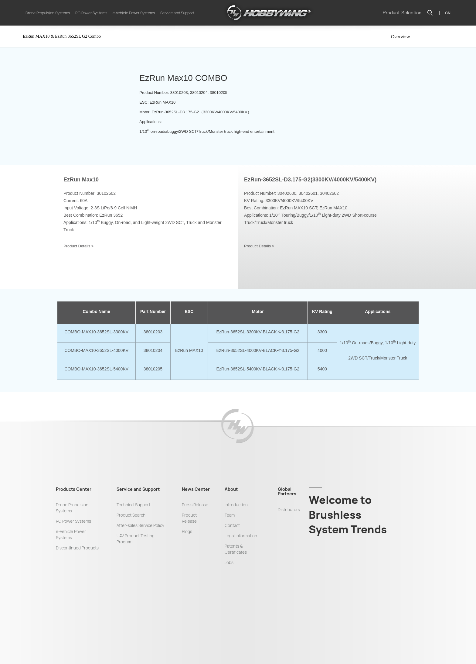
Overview (400, 37)
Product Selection (402, 12)
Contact (232, 525)
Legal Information (241, 535)
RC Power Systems (91, 12)
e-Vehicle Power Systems (134, 12)
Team (230, 515)
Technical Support (133, 504)
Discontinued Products (77, 548)
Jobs (229, 562)
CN (447, 12)
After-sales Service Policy (140, 525)
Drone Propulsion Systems (47, 12)
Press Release (195, 504)
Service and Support (177, 12)
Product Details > (78, 246)
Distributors (289, 509)
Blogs (187, 531)
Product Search (131, 515)
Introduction (236, 504)
